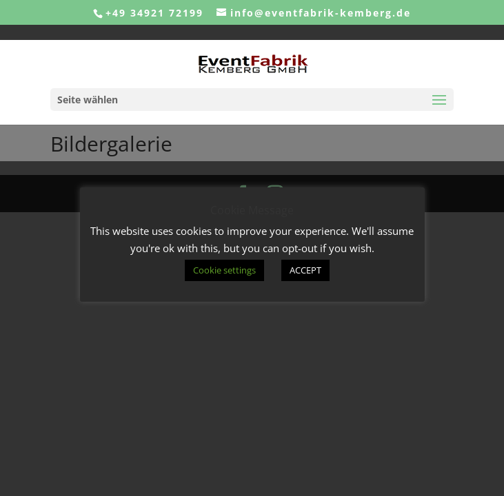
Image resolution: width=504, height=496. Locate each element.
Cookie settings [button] (224, 270)
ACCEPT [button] (305, 270)
